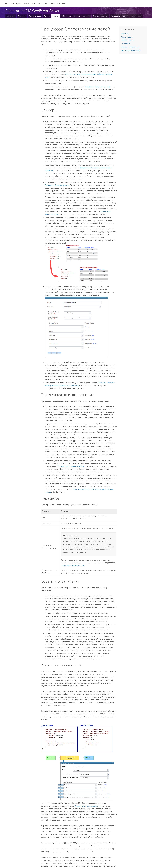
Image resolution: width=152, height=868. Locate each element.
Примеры (125, 34)
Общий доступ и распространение (75, 16)
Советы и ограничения (130, 47)
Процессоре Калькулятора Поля (71, 466)
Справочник (136, 16)
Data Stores (42, 3)
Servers (33, 3)
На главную (10, 16)
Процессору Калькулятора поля (98, 87)
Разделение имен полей (130, 50)
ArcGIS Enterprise (13, 3)
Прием (47, 16)
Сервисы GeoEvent (100, 16)
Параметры (125, 43)
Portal (26, 3)
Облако (52, 3)
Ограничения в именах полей (87, 805)
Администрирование (119, 16)
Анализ (55, 16)
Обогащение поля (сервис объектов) (80, 74)
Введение (22, 16)
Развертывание (35, 16)
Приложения (62, 3)
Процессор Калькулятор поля (57, 185)
